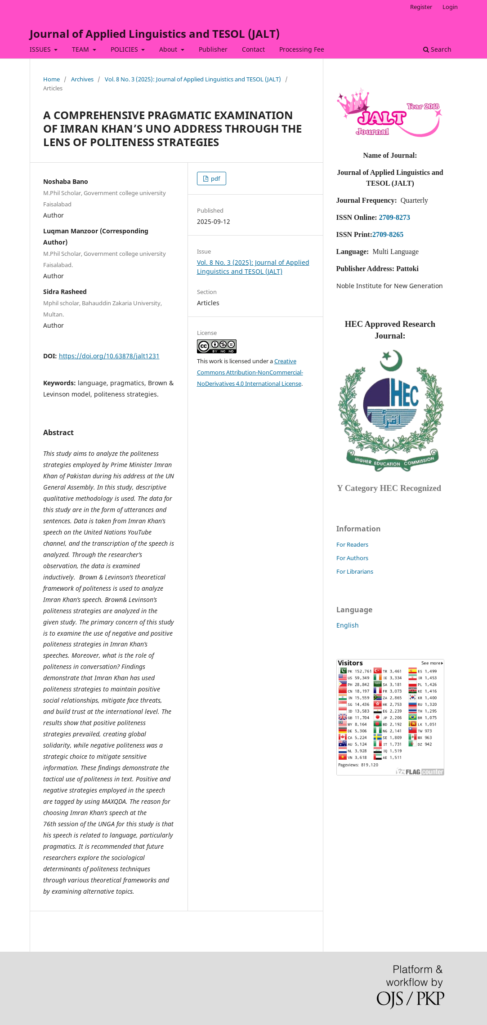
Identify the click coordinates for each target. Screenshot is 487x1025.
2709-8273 (394, 217)
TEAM (81, 49)
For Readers (352, 544)
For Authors (352, 558)
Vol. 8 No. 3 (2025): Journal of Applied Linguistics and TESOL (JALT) (193, 79)
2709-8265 (387, 234)
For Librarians (354, 571)
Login (450, 7)
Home (51, 79)
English (347, 625)
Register (421, 7)
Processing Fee (301, 49)
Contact (253, 49)
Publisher (213, 49)
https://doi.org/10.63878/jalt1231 (109, 356)
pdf (215, 178)
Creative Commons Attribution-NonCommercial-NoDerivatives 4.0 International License (250, 372)
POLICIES (125, 49)
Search (437, 49)
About (169, 49)
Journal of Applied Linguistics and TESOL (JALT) (155, 33)
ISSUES (41, 49)
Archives (82, 79)
